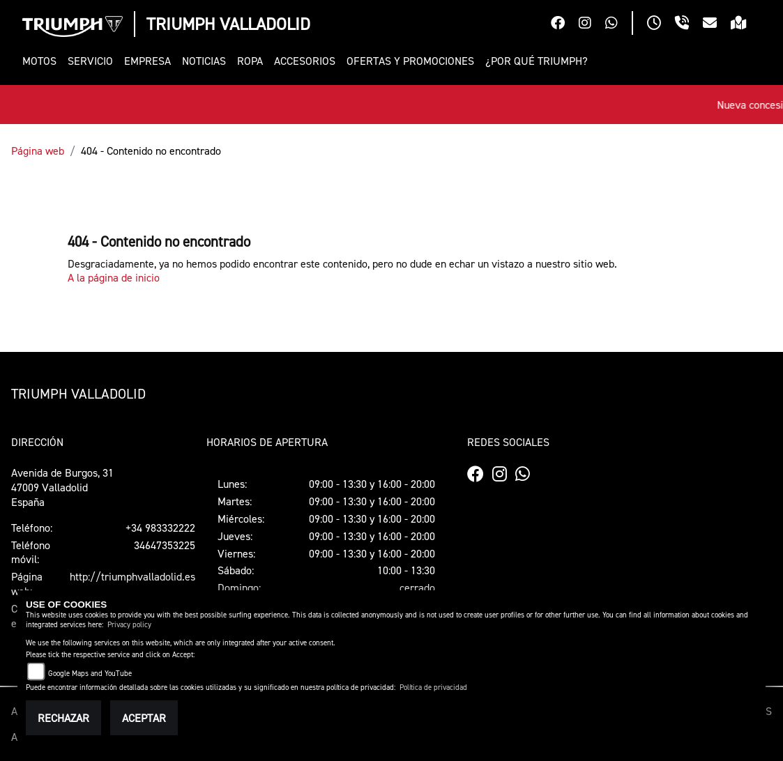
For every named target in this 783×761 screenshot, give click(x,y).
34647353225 (164, 545)
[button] (42, 61)
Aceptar (144, 718)
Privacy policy (129, 624)
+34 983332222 (160, 528)
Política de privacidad (433, 687)
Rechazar (63, 718)
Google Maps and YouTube (90, 673)
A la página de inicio (114, 277)
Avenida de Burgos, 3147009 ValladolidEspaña (62, 487)
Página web (37, 150)
